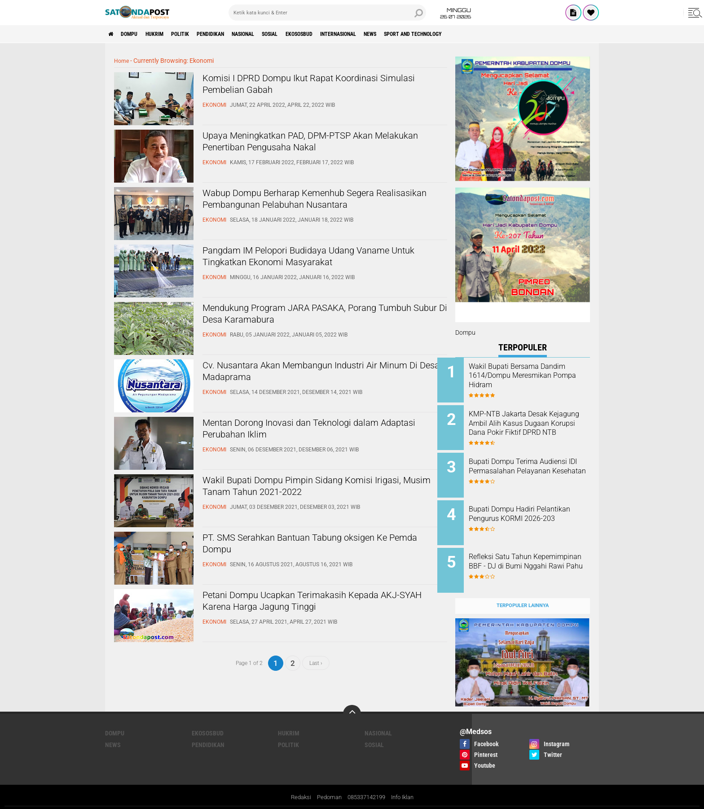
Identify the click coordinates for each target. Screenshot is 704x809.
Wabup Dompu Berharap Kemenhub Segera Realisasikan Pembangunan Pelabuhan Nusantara (311, 209)
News (433, 34)
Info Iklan (407, 783)
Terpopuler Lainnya (523, 592)
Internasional (393, 34)
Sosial (309, 34)
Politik (197, 34)
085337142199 (366, 783)
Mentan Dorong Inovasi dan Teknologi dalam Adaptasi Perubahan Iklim (315, 431)
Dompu (135, 34)
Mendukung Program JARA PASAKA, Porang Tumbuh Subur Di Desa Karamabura (314, 316)
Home (122, 60)
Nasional (275, 34)
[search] (327, 12)
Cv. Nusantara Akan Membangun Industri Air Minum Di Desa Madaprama (314, 373)
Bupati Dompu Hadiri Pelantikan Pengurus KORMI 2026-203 (531, 511)
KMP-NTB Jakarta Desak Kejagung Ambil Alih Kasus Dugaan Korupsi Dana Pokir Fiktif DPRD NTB (530, 421)
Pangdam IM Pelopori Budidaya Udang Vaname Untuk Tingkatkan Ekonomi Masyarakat (322, 259)
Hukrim (166, 34)
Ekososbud (345, 34)
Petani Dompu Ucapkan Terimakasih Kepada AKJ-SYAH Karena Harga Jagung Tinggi (314, 603)
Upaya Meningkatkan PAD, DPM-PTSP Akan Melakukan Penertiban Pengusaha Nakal (312, 144)
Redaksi (295, 783)
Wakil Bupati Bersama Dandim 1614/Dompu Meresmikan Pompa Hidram (535, 375)
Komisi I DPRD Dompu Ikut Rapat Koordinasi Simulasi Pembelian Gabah (315, 86)
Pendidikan (235, 34)
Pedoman (325, 783)
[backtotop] (352, 700)
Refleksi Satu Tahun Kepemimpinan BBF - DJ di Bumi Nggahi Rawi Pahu (529, 557)
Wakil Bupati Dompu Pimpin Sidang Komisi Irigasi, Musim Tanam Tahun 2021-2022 (310, 488)
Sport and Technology (485, 34)
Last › (315, 663)
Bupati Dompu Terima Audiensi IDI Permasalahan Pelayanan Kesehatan (529, 466)
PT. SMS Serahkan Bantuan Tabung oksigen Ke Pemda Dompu (320, 546)
